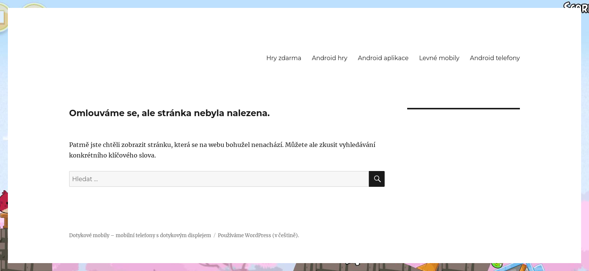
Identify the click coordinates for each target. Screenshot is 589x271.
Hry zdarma (283, 58)
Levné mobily (439, 58)
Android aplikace (383, 58)
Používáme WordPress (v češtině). (258, 235)
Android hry (329, 58)
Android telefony (495, 58)
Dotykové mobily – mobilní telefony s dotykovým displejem (140, 235)
